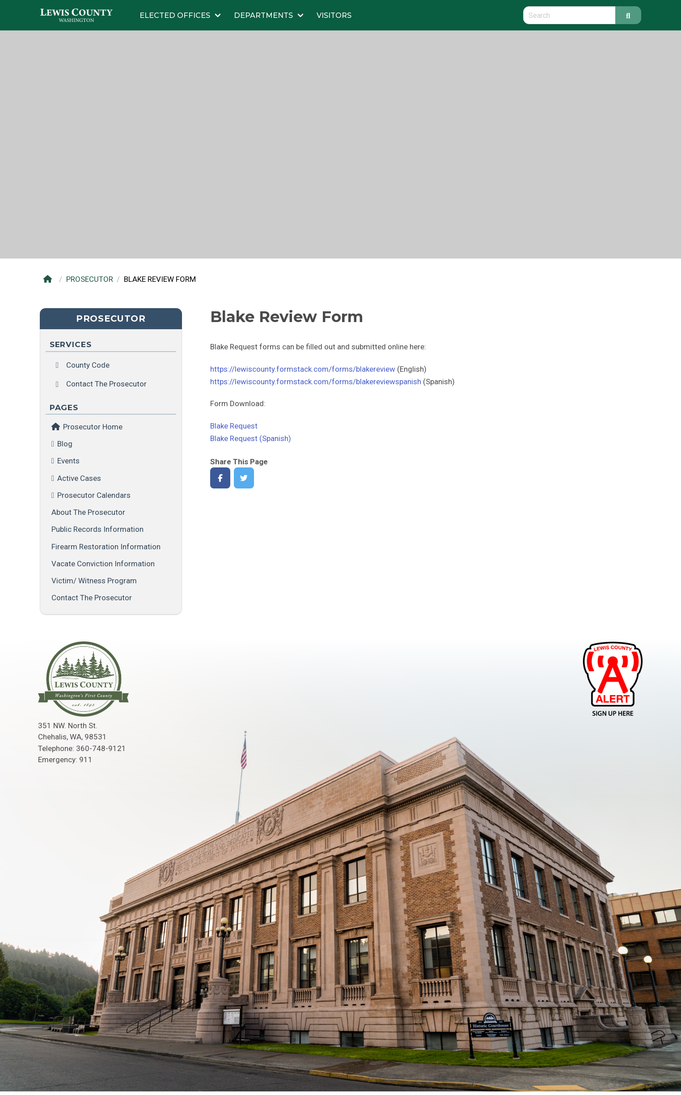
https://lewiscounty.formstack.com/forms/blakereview (302, 369)
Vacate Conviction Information (103, 563)
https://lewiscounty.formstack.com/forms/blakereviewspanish (315, 381)
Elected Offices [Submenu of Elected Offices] (175, 15)
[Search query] (569, 15)
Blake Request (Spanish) (250, 438)
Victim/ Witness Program (94, 580)
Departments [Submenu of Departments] (263, 15)
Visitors (334, 15)
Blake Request (234, 425)
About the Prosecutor (88, 512)
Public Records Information (97, 529)
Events (68, 460)
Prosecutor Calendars (94, 495)
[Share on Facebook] (220, 477)
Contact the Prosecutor (91, 597)
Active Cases (79, 478)
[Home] (49, 279)
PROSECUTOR (89, 279)
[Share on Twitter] (244, 477)
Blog (64, 443)
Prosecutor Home (87, 426)
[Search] (628, 15)
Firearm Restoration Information (106, 546)
